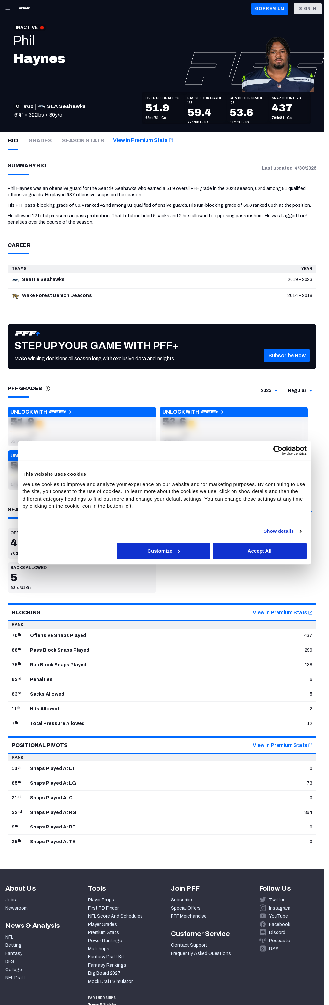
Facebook (279, 924)
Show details (278, 531)
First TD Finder (103, 908)
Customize (163, 551)
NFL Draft (15, 977)
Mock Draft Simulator (110, 981)
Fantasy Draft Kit (106, 957)
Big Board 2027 (104, 973)
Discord (277, 932)
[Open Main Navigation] (8, 8)
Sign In (307, 9)
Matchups (98, 948)
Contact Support (189, 945)
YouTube (278, 916)
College (13, 969)
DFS (9, 961)
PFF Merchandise (189, 916)
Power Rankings (105, 940)
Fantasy (13, 953)
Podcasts (279, 940)
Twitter (276, 900)
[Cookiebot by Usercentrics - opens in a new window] (278, 450)
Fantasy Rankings (107, 965)
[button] (286, 365)
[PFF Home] (24, 8)
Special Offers (186, 908)
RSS (274, 948)
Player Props (101, 900)
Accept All (260, 551)
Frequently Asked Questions (201, 953)
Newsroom (16, 908)
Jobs (10, 900)
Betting (13, 945)
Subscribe (181, 900)
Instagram (279, 908)
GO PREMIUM (270, 9)
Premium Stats (103, 932)
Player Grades (102, 924)
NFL (9, 937)
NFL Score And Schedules (115, 916)
